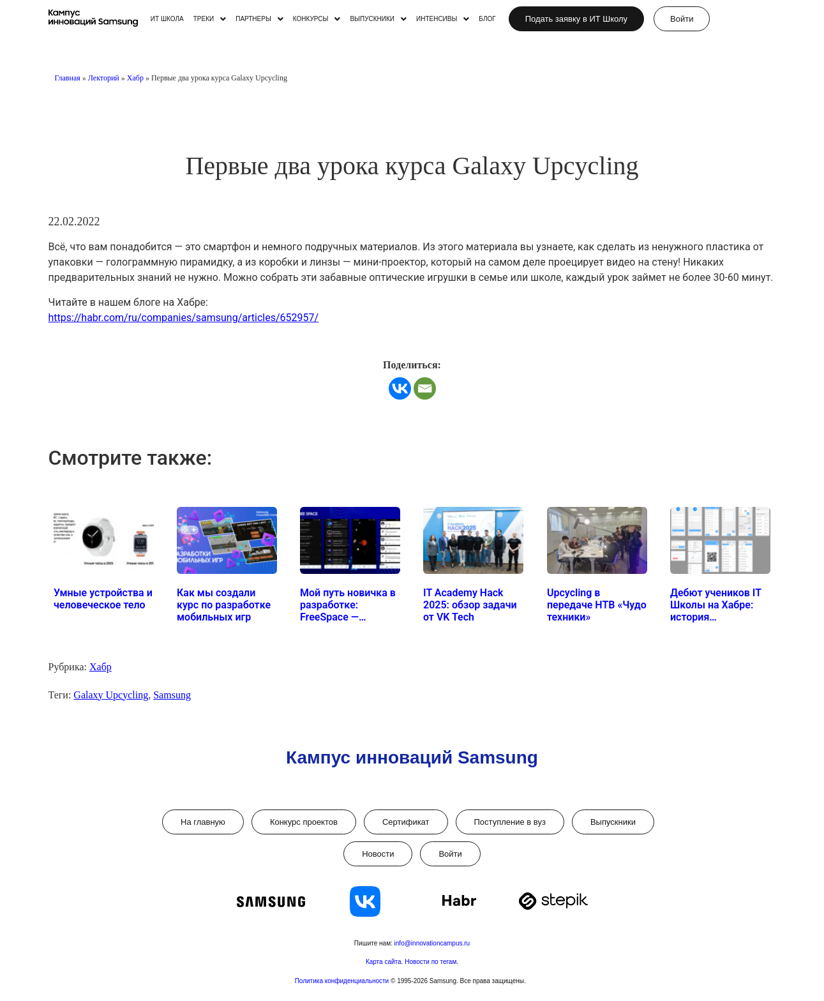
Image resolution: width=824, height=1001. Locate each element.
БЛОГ (487, 19)
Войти (449, 854)
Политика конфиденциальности (343, 980)
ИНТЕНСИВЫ (442, 19)
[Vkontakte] (400, 388)
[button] (209, 19)
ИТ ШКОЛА (167, 19)
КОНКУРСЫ (317, 19)
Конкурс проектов (304, 822)
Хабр (135, 77)
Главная (67, 77)
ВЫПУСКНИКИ (378, 19)
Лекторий (103, 77)
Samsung (172, 694)
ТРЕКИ (209, 19)
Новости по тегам (430, 961)
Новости (378, 854)
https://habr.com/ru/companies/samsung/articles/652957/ (184, 318)
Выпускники (613, 822)
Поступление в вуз (510, 822)
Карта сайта (383, 961)
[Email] (425, 388)
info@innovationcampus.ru (432, 943)
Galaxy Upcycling (110, 694)
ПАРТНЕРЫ (259, 19)
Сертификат (406, 822)
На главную (203, 822)
